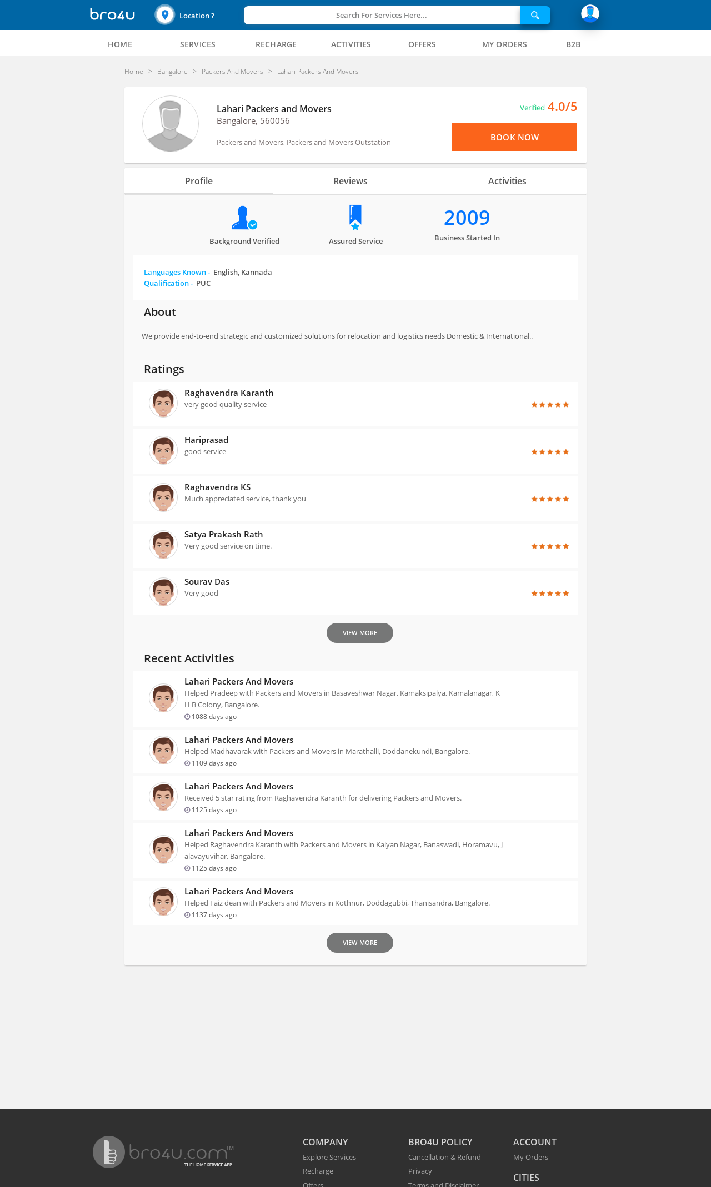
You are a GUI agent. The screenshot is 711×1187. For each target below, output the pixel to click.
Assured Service (356, 241)
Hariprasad (206, 439)
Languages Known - (208, 272)
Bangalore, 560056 (253, 120)
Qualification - (177, 283)
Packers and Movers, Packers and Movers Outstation (304, 142)
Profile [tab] (199, 181)
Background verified (244, 241)
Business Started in (467, 238)
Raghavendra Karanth (229, 392)
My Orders (530, 1157)
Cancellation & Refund (444, 1157)
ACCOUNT (535, 1142)
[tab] (120, 44)
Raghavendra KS (217, 486)
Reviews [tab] (350, 181)
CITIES (526, 1177)
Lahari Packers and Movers (274, 109)
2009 (467, 217)
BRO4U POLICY (440, 1142)
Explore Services (329, 1157)
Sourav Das (206, 581)
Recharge (318, 1171)
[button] (197, 15)
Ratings (164, 368)
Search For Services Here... (381, 15)
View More (360, 632)
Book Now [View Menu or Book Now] (514, 137)
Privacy (420, 1171)
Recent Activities (189, 658)
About (160, 311)
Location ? (196, 16)
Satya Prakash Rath (223, 534)
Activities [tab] (507, 181)
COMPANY (325, 1142)
